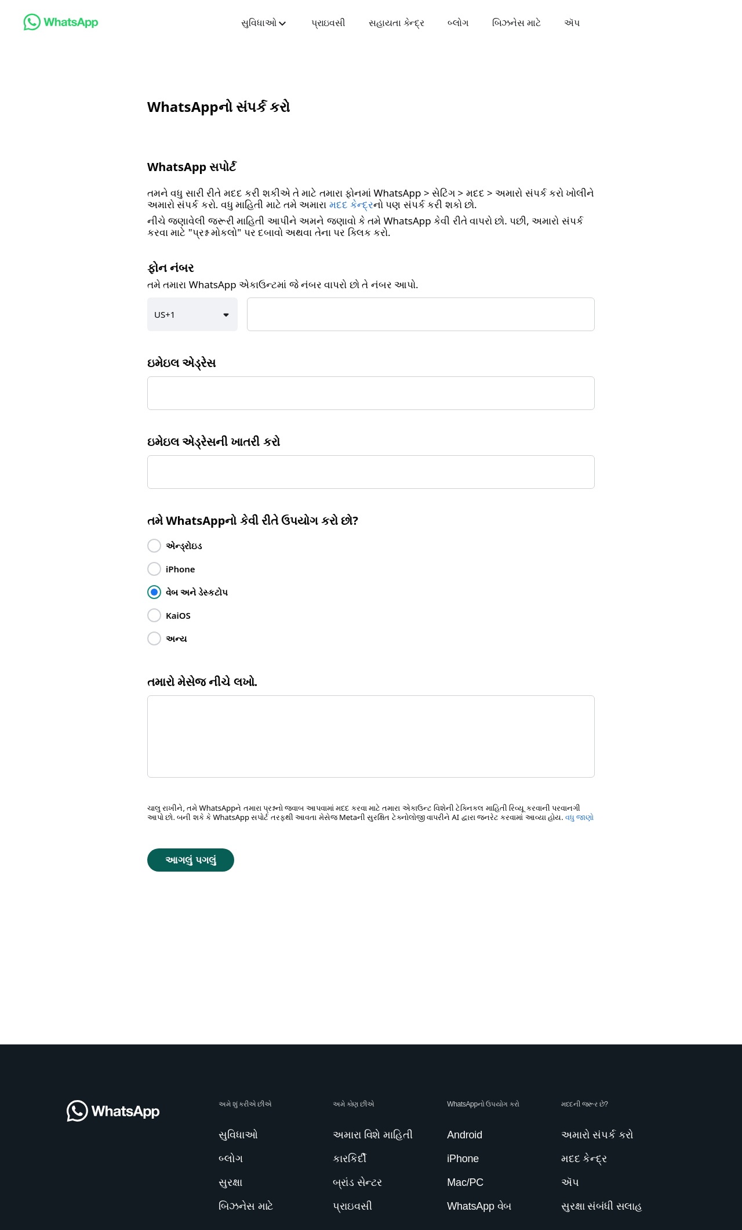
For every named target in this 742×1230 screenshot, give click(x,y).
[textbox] (421, 314)
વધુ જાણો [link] (579, 817)
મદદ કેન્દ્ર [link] (351, 205)
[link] (61, 27)
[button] (192, 314)
